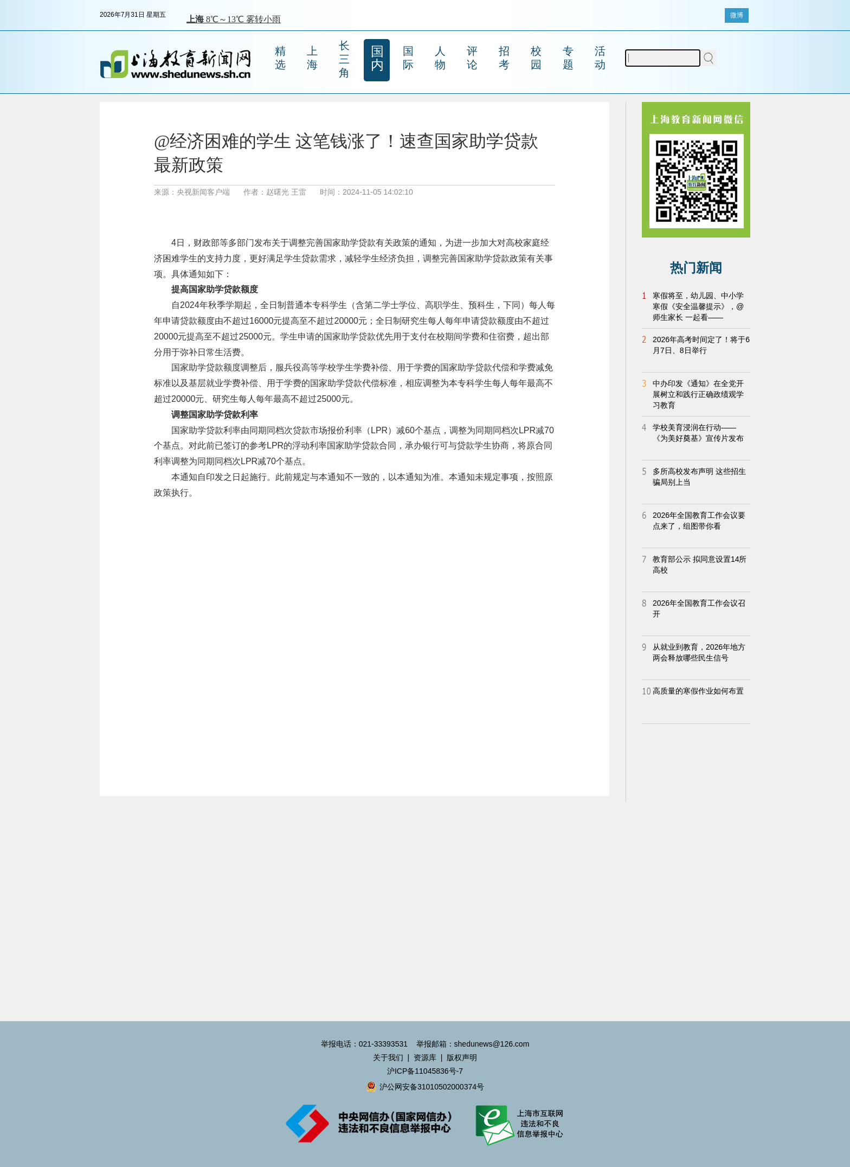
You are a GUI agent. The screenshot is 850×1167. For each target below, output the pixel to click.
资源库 (425, 1057)
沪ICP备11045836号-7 (425, 1071)
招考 (504, 57)
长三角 (344, 59)
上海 (312, 57)
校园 (536, 57)
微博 (736, 15)
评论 (472, 57)
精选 (280, 57)
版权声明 (462, 1057)
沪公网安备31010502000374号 (425, 1086)
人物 (440, 57)
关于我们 (388, 1057)
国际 (408, 57)
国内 (377, 58)
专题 (568, 57)
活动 (600, 57)
